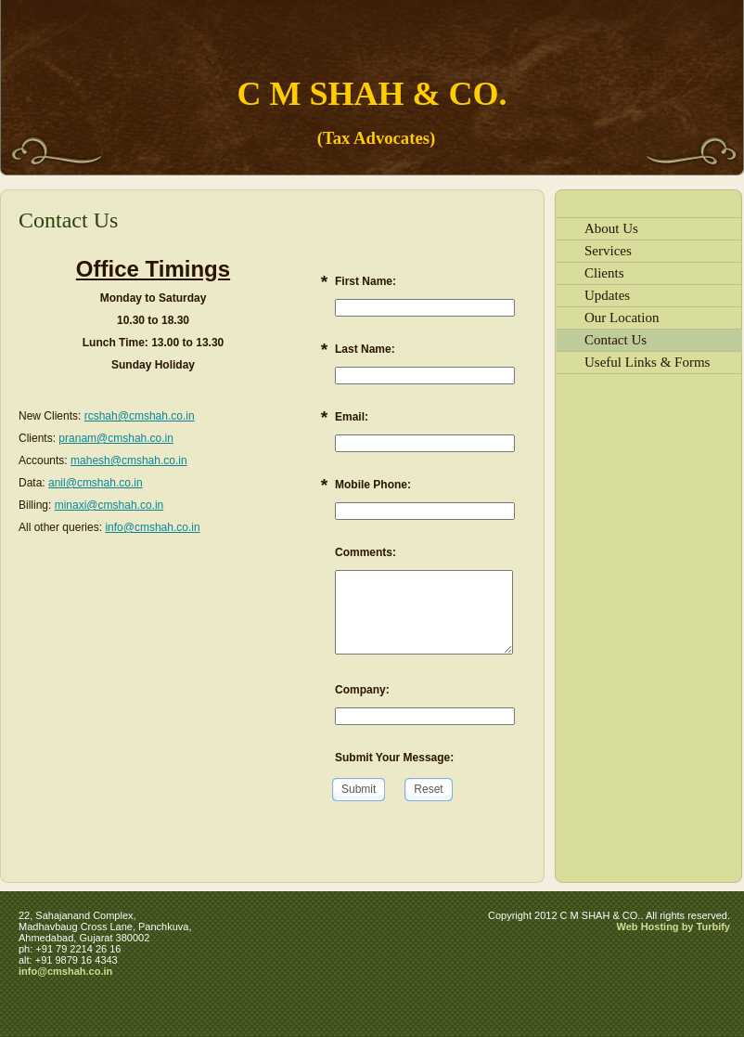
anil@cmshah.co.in (95, 482)
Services (608, 250)
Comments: (365, 552)
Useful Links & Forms (647, 362)
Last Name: (365, 349)
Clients (604, 273)
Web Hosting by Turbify (673, 926)
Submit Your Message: (394, 757)
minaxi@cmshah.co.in (109, 505)
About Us (611, 228)
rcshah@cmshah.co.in (139, 415)
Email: (351, 416)
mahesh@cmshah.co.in (129, 460)
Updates (607, 295)
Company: (362, 689)
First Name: (365, 281)
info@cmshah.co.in (152, 527)
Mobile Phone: (373, 484)
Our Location (621, 317)
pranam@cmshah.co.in (115, 438)
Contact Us (615, 339)
